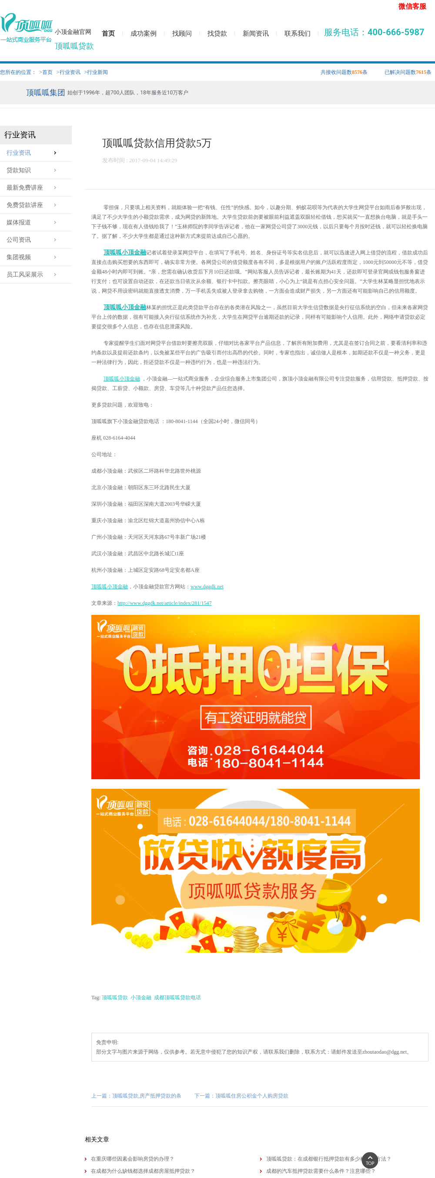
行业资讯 (34, 153)
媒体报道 (34, 222)
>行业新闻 (96, 72)
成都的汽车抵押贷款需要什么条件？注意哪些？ (321, 1171)
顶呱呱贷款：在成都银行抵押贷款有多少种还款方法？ (329, 1159)
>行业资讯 (68, 72)
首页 (108, 33)
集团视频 (34, 257)
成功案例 (143, 33)
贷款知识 (34, 170)
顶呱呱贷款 (115, 997)
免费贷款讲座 (34, 205)
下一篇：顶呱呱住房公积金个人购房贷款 (241, 1096)
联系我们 (297, 33)
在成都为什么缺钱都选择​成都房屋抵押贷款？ (143, 1171)
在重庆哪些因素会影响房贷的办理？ (132, 1159)
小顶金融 (140, 997)
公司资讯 (34, 240)
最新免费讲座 (34, 187)
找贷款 (217, 33)
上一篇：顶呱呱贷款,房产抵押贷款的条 (136, 1096)
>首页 (46, 72)
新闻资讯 (256, 33)
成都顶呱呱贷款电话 (177, 997)
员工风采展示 (34, 274)
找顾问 (182, 33)
